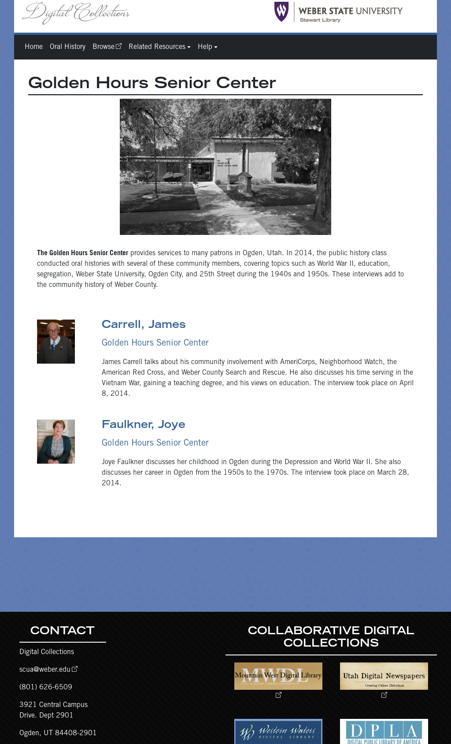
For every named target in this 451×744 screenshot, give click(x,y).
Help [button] (205, 47)
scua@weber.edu (44, 669)
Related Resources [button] (157, 47)
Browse (103, 47)
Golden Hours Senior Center (155, 343)
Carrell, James (144, 325)
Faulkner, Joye (143, 425)
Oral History (67, 47)
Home (34, 47)
